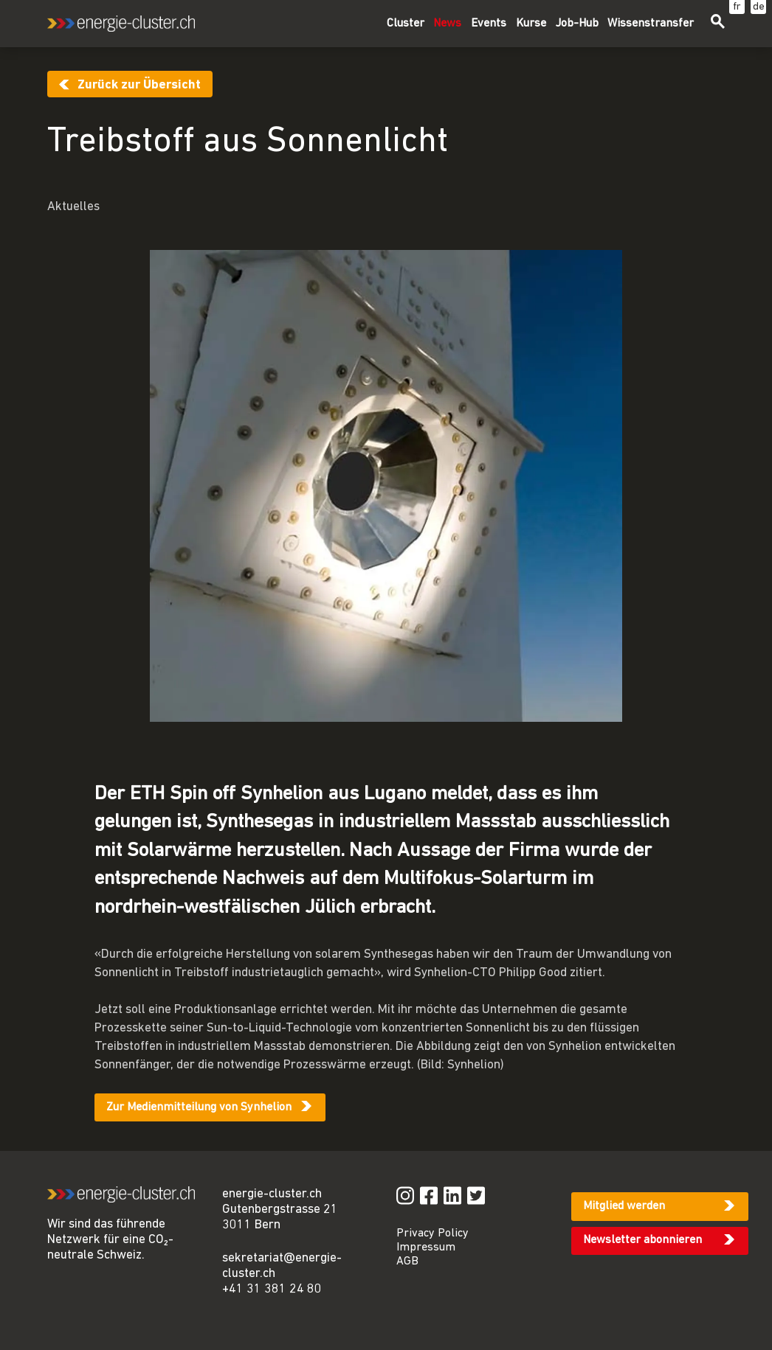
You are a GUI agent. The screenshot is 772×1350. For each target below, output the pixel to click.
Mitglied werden (624, 1206)
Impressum (425, 1247)
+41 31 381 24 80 (272, 1289)
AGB (407, 1261)
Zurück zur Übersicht (139, 85)
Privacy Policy (432, 1233)
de (759, 7)
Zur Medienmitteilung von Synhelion (199, 1107)
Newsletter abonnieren (642, 1240)
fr (737, 7)
